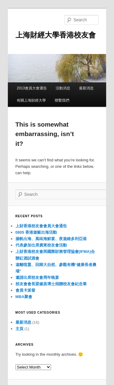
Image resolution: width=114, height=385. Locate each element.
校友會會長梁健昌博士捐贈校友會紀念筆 (51, 284)
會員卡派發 (25, 290)
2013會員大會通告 (32, 88)
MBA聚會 (24, 296)
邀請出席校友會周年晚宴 (37, 277)
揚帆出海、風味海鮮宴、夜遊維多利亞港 (51, 238)
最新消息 (86, 88)
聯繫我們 (62, 100)
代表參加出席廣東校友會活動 (41, 245)
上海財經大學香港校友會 (56, 35)
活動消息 (63, 88)
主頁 (19, 328)
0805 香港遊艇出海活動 (36, 232)
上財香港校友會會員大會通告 (41, 226)
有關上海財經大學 (31, 100)
